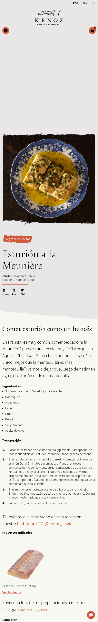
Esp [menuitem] (76, 3)
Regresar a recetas (17, 239)
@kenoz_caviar (35, 609)
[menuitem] (76, 2)
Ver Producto (11, 592)
